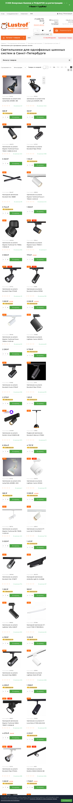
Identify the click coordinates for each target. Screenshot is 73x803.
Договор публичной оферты (8, 728)
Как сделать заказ (42, 755)
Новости (39, 765)
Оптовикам (4, 745)
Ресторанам (5, 755)
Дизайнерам (5, 751)
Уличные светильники (43, 686)
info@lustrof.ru (6, 722)
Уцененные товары (65, 38)
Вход (60, 13)
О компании (4, 741)
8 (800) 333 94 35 (7, 717)
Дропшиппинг (5, 748)
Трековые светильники (34, 43)
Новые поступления (42, 706)
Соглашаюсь (66, 800)
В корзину (15, 117)
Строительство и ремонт (44, 689)
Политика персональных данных (9, 726)
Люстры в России (42, 702)
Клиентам (24, 13)
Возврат (39, 751)
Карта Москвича (41, 780)
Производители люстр (43, 699)
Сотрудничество (13, 13)
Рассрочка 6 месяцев (43, 783)
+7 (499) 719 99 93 (8, 714)
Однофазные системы (51, 43)
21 (39, 653)
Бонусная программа (43, 777)
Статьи (38, 761)
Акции (38, 787)
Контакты (39, 741)
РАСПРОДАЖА (49, 38)
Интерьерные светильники (16, 43)
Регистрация (67, 13)
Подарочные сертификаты (45, 696)
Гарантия (39, 748)
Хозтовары (39, 692)
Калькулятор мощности (43, 758)
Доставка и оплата (42, 745)
